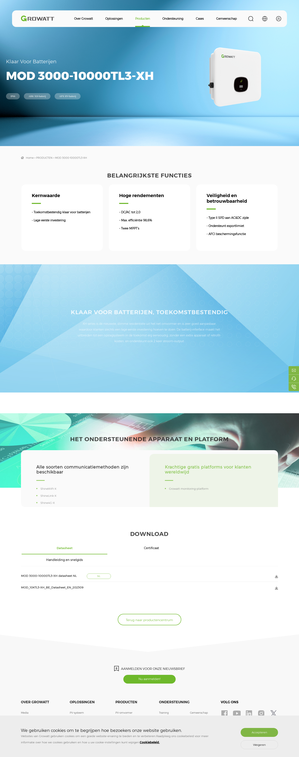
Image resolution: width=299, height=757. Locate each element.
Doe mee (26, 712)
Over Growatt (83, 19)
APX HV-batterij (67, 96)
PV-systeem (77, 699)
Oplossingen (114, 19)
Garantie (164, 706)
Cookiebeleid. (150, 742)
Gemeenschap (226, 19)
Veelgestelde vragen (171, 712)
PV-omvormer (123, 699)
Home (30, 157)
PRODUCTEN (44, 157)
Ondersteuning (172, 19)
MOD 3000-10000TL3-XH (71, 157)
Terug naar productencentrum (149, 605)
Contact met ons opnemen (37, 706)
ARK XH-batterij (37, 96)
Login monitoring (200, 712)
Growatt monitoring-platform (191, 504)
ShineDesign (197, 706)
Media (24, 699)
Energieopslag (78, 706)
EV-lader (75, 712)
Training (164, 699)
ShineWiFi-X (49, 504)
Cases (200, 19)
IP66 (13, 96)
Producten (142, 19)
